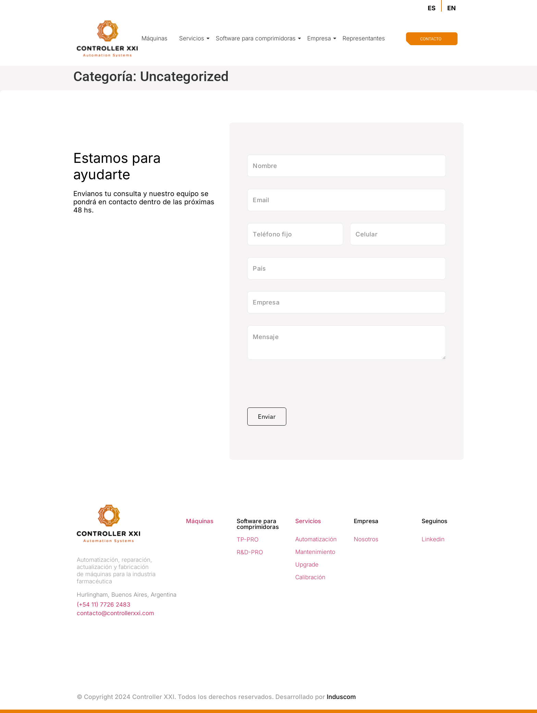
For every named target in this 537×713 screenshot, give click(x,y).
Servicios (193, 38)
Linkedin (433, 539)
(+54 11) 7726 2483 (103, 604)
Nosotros (366, 539)
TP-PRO (248, 539)
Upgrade (307, 564)
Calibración (310, 577)
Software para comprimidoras (257, 38)
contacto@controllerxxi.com (115, 613)
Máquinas (154, 38)
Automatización (316, 539)
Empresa (320, 38)
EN (451, 8)
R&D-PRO (250, 552)
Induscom (341, 696)
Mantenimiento (315, 551)
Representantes (363, 38)
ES (432, 8)
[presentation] (299, 386)
